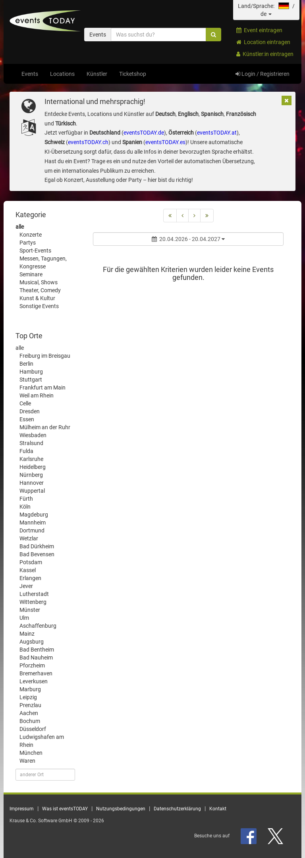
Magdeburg (33, 514)
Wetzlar (28, 538)
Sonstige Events (39, 306)
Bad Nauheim (36, 657)
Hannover (31, 483)
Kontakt (217, 809)
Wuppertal (32, 491)
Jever (26, 586)
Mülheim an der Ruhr (44, 427)
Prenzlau (30, 705)
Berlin (26, 364)
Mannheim (32, 522)
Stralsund (31, 443)
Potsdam (30, 562)
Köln (25, 506)
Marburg (30, 689)
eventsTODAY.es (165, 142)
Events (29, 74)
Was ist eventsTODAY (65, 809)
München (30, 753)
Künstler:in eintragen (264, 54)
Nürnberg (31, 475)
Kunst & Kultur (37, 298)
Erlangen (30, 578)
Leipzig (28, 697)
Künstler (97, 74)
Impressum (22, 809)
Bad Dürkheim (36, 546)
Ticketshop (132, 74)
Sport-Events (35, 250)
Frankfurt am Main (42, 387)
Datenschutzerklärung (177, 809)
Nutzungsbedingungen (120, 809)
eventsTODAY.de (144, 132)
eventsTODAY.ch (88, 142)
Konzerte (30, 234)
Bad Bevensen (36, 554)
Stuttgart (30, 379)
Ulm (24, 618)
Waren (27, 761)
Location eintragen (263, 42)
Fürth (26, 499)
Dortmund (31, 530)
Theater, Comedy (40, 290)
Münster (29, 610)
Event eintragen (259, 30)
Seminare (30, 274)
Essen (26, 419)
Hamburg (31, 371)
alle (19, 227)
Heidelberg (32, 467)
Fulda (26, 451)
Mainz (27, 633)
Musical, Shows (38, 282)
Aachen (28, 713)
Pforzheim (32, 665)
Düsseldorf (32, 729)
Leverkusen (33, 681)
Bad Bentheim (36, 649)
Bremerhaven (35, 673)
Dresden (29, 411)
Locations (62, 74)
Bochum (29, 721)
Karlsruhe (31, 459)
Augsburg (31, 641)
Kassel (27, 570)
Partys (27, 242)
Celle (25, 403)
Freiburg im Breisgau (44, 356)
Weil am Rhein (36, 395)
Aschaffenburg (37, 626)
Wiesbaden (32, 435)
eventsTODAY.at (217, 132)
